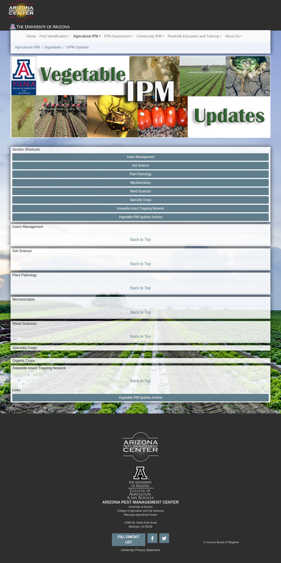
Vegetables (52, 47)
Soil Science (140, 165)
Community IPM (149, 36)
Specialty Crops (140, 200)
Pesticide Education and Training (193, 36)
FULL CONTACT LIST (129, 539)
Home (31, 36)
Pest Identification (53, 36)
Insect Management (140, 157)
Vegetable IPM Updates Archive (140, 217)
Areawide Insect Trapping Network (140, 208)
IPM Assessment (117, 36)
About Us (232, 36)
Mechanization (140, 183)
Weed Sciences (140, 191)
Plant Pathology (140, 174)
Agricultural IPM (85, 36)
